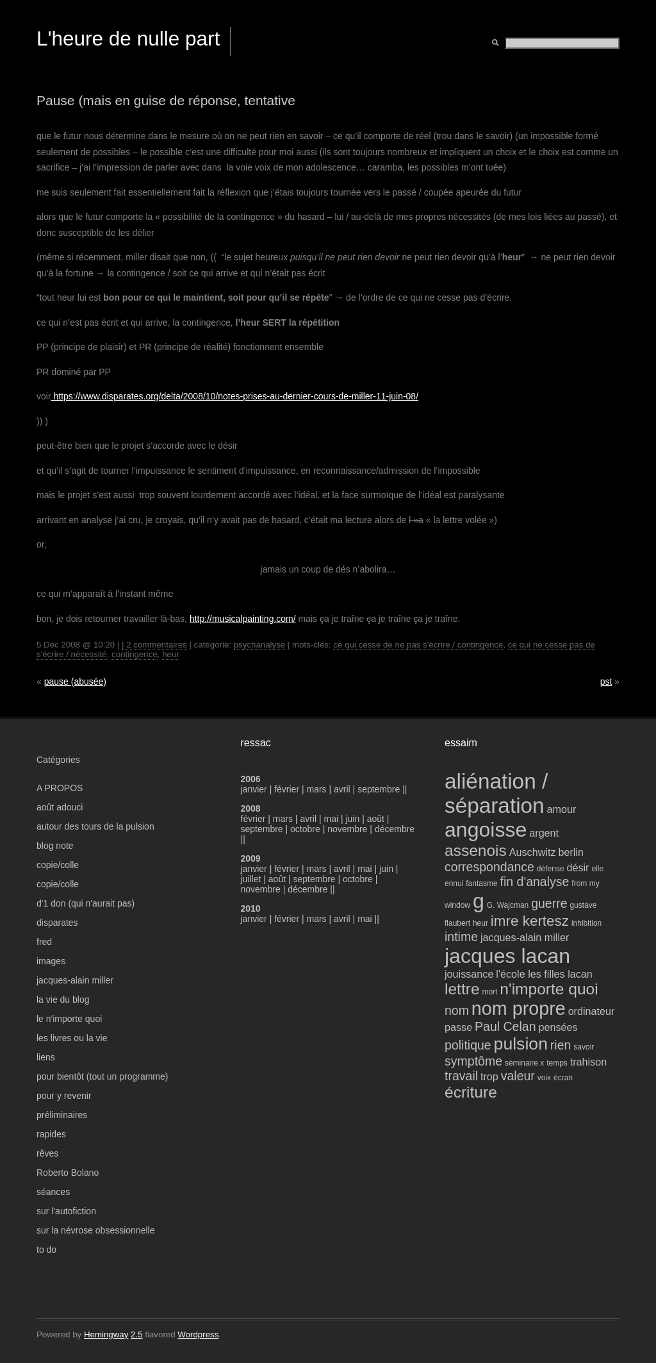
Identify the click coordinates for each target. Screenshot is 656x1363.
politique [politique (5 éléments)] (468, 1045)
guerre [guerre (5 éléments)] (549, 903)
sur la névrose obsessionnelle (95, 1230)
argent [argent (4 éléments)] (544, 833)
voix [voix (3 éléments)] (544, 1077)
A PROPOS (60, 788)
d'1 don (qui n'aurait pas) (86, 903)
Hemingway (106, 1334)
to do (46, 1249)
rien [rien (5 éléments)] (560, 1045)
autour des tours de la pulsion (95, 826)
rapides (51, 1134)
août (375, 819)
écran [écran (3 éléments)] (563, 1077)
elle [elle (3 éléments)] (597, 868)
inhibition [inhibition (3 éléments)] (586, 923)
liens (46, 1057)
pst (606, 681)
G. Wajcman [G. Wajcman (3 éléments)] (508, 905)
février (288, 789)
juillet (251, 879)
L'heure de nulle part (128, 38)
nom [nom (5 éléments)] (457, 1010)
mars (318, 789)
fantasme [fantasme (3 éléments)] (481, 883)
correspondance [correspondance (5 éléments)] (489, 867)
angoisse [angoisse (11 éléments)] (486, 829)
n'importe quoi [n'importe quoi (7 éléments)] (549, 989)
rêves (47, 1153)
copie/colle (58, 865)
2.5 (137, 1334)
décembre (394, 829)
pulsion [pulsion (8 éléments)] (521, 1043)
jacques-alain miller (75, 980)
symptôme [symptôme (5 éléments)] (473, 1061)
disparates (57, 922)
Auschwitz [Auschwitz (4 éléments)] (532, 852)
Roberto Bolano (68, 1172)
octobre (305, 829)
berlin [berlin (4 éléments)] (571, 852)
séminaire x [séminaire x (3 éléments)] (524, 1062)
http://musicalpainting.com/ (243, 619)
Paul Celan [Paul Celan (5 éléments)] (505, 1026)
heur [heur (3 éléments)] (480, 923)
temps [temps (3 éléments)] (557, 1062)
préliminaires (62, 1115)
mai (331, 819)
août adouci (60, 807)
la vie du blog (63, 999)
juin (352, 819)
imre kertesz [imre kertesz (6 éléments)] (530, 921)
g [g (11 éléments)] (478, 900)
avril (342, 789)
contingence (134, 654)
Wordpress (197, 1334)
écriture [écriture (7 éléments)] (471, 1092)
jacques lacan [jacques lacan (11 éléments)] (507, 955)
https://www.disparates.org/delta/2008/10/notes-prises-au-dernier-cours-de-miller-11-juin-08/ (235, 396)
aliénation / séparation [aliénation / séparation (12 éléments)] (496, 793)
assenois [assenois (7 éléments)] (476, 850)
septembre (378, 789)
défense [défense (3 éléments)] (550, 868)
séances (53, 1192)
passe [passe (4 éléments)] (458, 1027)
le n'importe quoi (69, 1019)
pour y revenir (64, 1096)
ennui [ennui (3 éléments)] (454, 883)
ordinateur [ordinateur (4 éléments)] (591, 1011)
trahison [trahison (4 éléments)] (588, 1061)
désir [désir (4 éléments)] (577, 867)
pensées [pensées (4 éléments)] (557, 1027)
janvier (254, 789)
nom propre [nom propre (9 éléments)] (519, 1008)
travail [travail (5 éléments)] (461, 1076)
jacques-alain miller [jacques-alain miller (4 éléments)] (524, 937)
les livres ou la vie (72, 1038)
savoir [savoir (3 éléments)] (583, 1046)
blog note (55, 845)
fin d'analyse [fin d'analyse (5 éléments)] (535, 881)
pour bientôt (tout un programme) (102, 1076)
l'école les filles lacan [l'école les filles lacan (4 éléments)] (544, 974)
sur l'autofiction (66, 1211)
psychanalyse (260, 644)
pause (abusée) (75, 681)
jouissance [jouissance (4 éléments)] (469, 974)
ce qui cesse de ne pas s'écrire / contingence (418, 644)
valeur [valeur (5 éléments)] (518, 1076)
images (51, 961)
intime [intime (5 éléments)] (461, 937)
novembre (347, 829)
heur (170, 654)
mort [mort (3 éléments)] (489, 991)
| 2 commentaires (154, 644)
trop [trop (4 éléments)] (489, 1076)
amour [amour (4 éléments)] (562, 809)
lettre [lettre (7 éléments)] (462, 989)
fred (44, 942)
